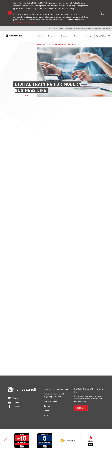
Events (108, 28)
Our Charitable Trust (98, 28)
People (46, 411)
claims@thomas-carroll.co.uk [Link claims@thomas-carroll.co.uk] (24, 22)
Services (47, 406)
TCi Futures (59, 28)
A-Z (54, 28)
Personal (64, 36)
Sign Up (81, 408)
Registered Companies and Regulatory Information (54, 395)
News (76, 36)
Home (50, 28)
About (40, 36)
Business (51, 36)
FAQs (46, 415)
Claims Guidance (86, 28)
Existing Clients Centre (73, 28)
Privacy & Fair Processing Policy (56, 389)
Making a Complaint (51, 401)
